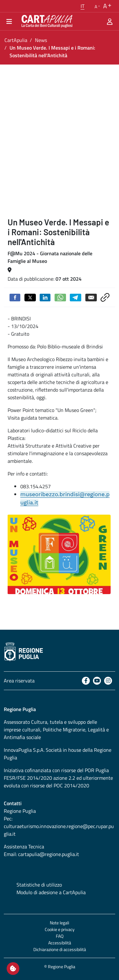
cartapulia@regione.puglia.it (48, 854)
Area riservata (19, 680)
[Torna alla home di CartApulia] (46, 21)
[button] (82, 6)
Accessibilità (59, 942)
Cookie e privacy (60, 929)
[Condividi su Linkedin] (45, 297)
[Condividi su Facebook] (15, 297)
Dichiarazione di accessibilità (59, 949)
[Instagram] (108, 681)
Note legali (59, 922)
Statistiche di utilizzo (39, 884)
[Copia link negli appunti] (105, 297)
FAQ (59, 936)
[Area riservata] (110, 21)
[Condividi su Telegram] (75, 297)
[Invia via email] (91, 297)
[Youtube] (97, 681)
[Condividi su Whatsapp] (60, 297)
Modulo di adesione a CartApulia (51, 892)
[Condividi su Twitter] (30, 297)
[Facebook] (86, 681)
